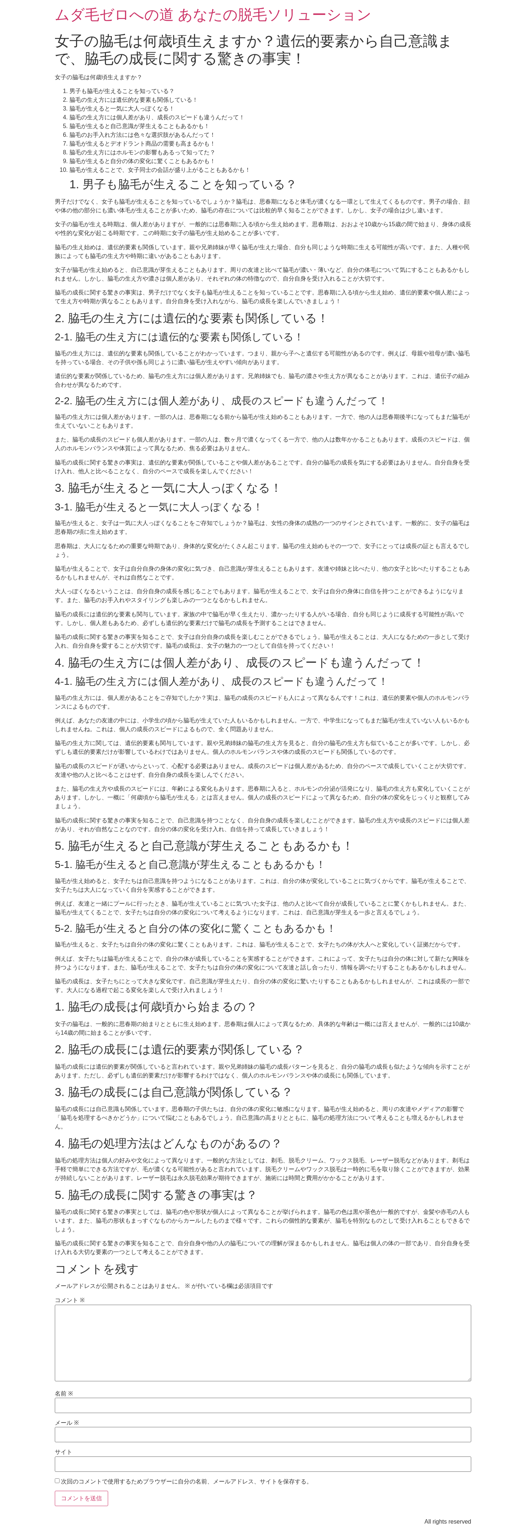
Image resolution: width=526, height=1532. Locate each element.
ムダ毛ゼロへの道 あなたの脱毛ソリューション (213, 15)
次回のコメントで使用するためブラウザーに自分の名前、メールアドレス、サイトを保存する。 (186, 1482)
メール (67, 1423)
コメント (70, 1300)
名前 (64, 1394)
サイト (63, 1452)
